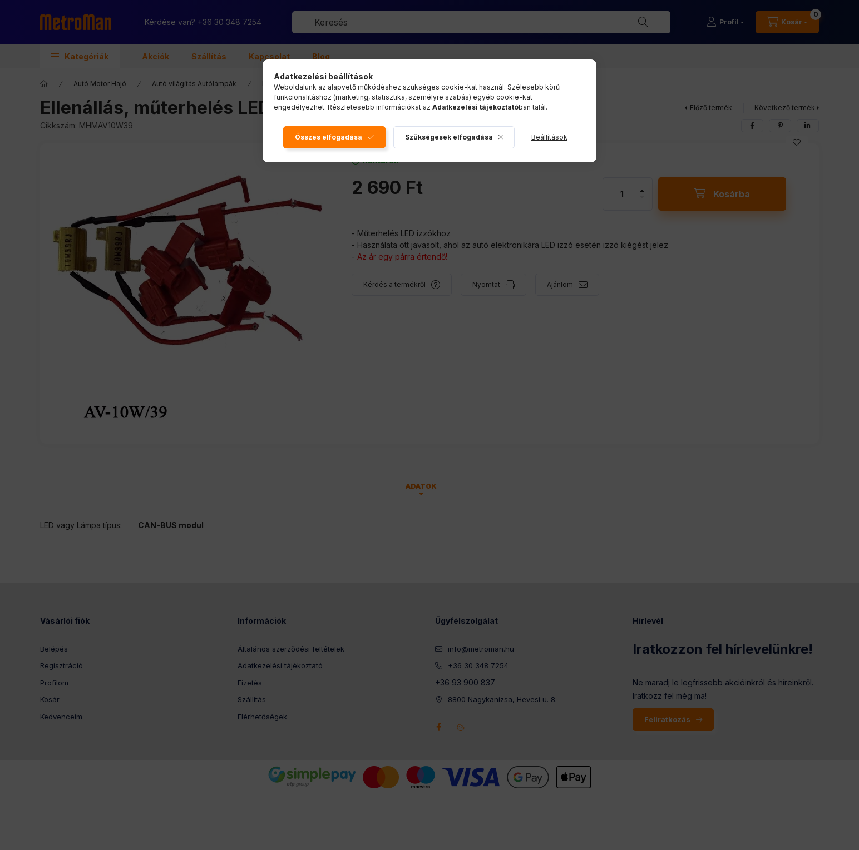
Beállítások (549, 137)
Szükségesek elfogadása (449, 137)
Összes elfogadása (328, 137)
